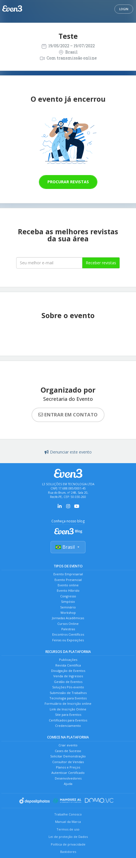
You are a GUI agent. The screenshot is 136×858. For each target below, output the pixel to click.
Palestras (68, 629)
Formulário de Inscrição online (68, 703)
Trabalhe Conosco (68, 814)
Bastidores (68, 852)
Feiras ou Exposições (68, 640)
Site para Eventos (68, 714)
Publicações (68, 659)
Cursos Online (68, 623)
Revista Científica (68, 665)
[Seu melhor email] (49, 263)
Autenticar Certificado (68, 772)
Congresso (68, 596)
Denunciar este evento (68, 452)
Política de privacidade (68, 844)
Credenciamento (68, 725)
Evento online (68, 585)
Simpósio (68, 601)
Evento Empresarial (68, 574)
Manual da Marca (68, 821)
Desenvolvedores (68, 778)
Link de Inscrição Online (68, 709)
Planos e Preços (68, 767)
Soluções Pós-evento (68, 687)
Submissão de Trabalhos (68, 693)
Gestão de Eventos (68, 682)
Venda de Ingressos (68, 676)
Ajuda (68, 784)
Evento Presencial (68, 580)
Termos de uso (68, 829)
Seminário (68, 607)
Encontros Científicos (68, 634)
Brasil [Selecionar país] (68, 547)
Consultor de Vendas (68, 762)
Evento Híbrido (68, 590)
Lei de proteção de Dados (68, 836)
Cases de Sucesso (68, 751)
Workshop (68, 612)
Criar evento (68, 745)
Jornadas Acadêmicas (68, 618)
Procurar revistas (68, 181)
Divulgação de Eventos (68, 670)
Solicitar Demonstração (68, 756)
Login (123, 9)
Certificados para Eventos (68, 720)
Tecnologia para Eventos (68, 698)
